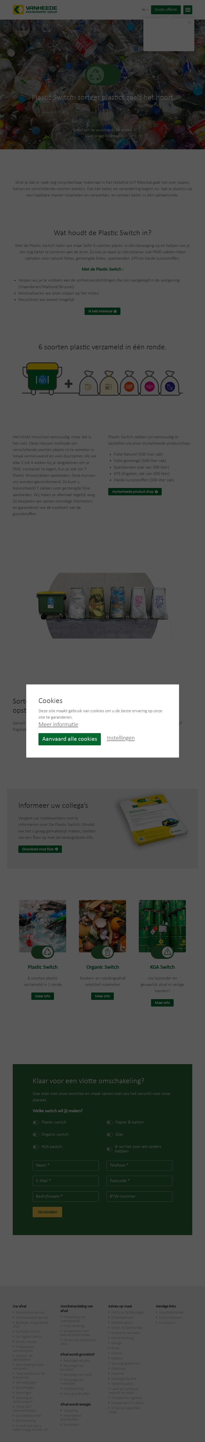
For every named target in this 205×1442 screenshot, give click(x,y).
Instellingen (121, 738)
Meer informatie (58, 725)
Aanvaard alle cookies (69, 739)
